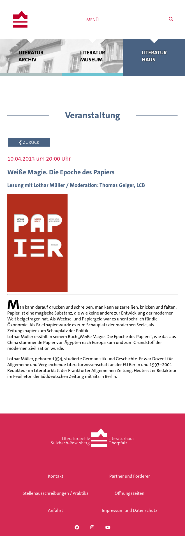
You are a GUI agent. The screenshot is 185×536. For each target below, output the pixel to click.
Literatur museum (92, 56)
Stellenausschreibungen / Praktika (56, 493)
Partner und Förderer (129, 476)
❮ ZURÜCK (28, 142)
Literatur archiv (31, 56)
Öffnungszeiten (129, 493)
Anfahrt (55, 510)
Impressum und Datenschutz (129, 510)
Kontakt (55, 476)
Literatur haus (154, 56)
